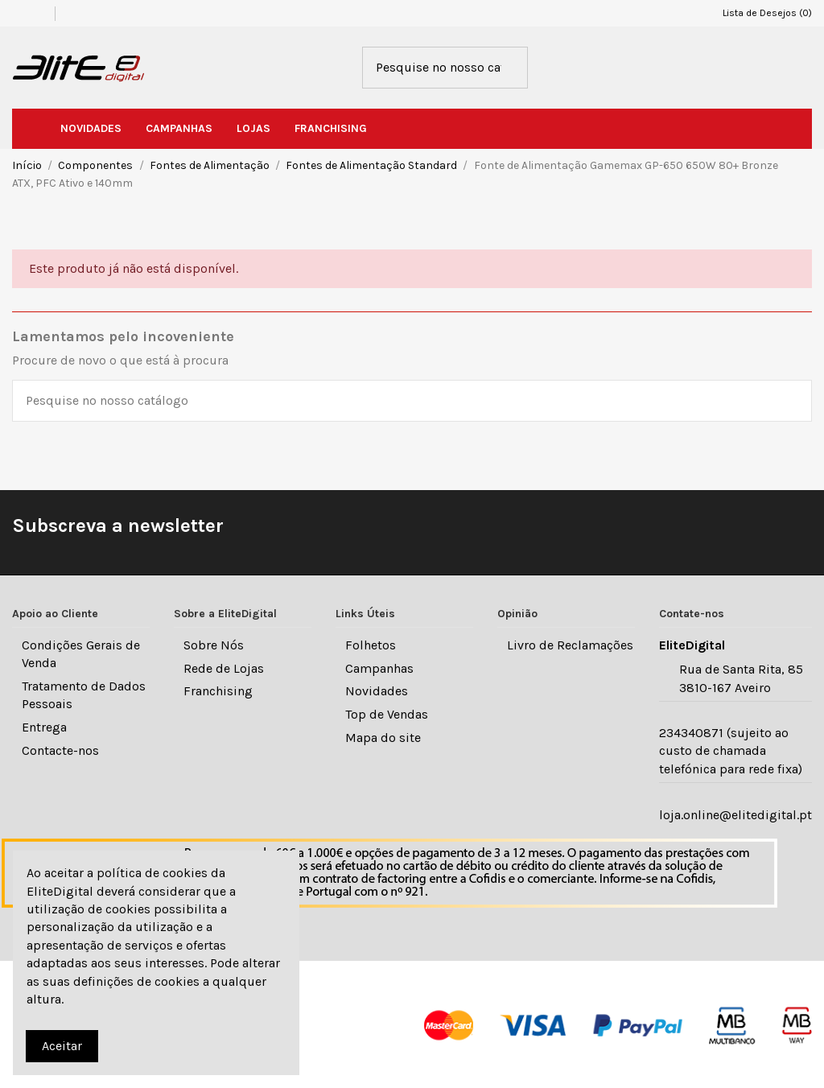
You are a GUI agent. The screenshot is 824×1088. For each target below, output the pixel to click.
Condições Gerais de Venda (81, 653)
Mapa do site (383, 737)
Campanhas (379, 668)
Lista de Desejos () (760, 13)
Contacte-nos (60, 750)
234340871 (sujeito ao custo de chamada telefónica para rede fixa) (730, 751)
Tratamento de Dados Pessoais (84, 694)
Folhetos (370, 645)
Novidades (376, 691)
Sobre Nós (213, 645)
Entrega (44, 727)
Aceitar (62, 1045)
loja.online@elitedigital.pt (735, 814)
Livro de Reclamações (570, 645)
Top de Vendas (386, 714)
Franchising (218, 691)
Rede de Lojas (223, 668)
